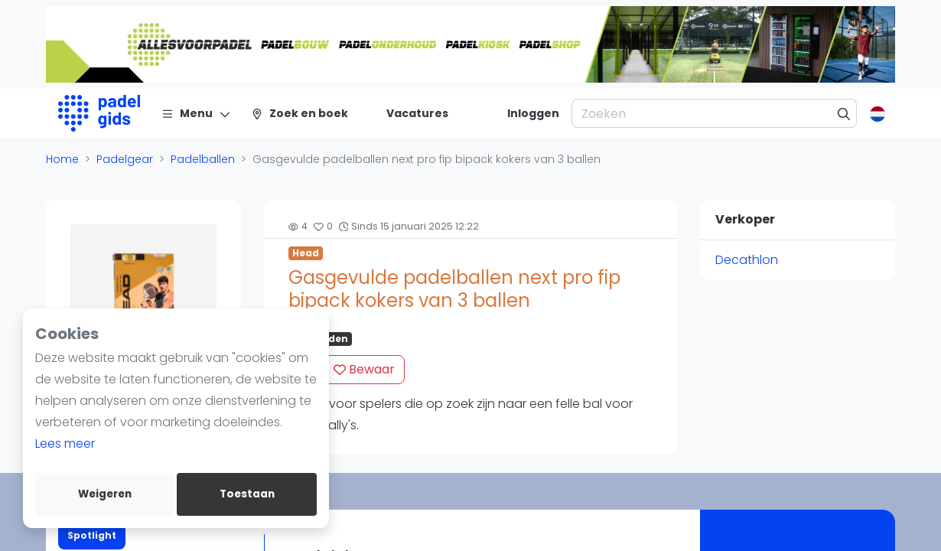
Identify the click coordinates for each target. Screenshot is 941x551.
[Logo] (99, 113)
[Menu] (196, 113)
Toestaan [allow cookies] (247, 494)
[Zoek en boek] (299, 113)
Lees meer (65, 443)
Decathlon (746, 260)
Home (62, 159)
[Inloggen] (533, 113)
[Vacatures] (408, 113)
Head (305, 252)
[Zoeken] (844, 113)
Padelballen (203, 159)
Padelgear (124, 159)
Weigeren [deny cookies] (105, 494)
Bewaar (364, 369)
